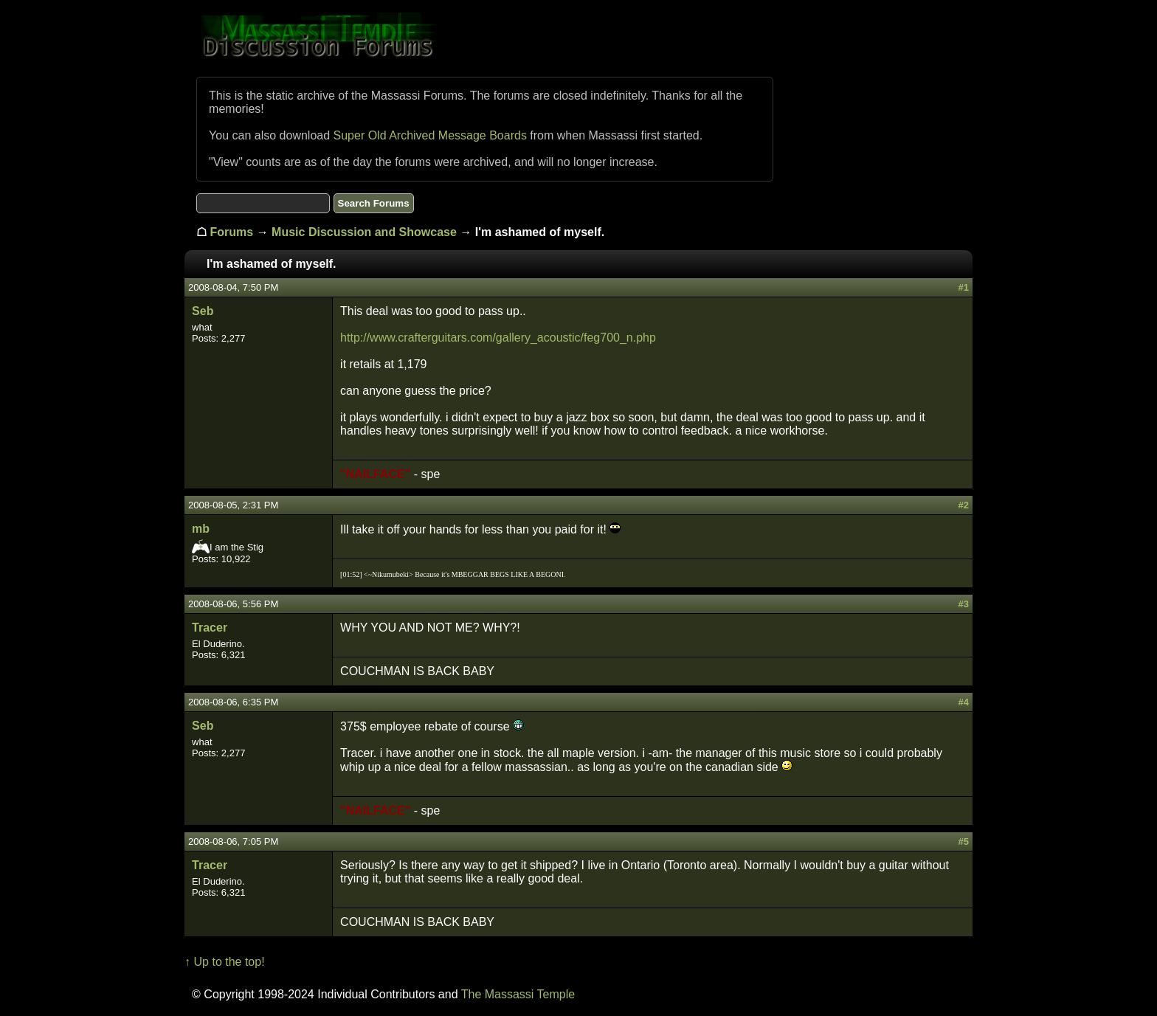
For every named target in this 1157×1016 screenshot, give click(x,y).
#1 (963, 287)
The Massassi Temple (518, 994)
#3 (963, 603)
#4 (963, 702)
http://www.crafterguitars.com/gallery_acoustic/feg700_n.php (498, 337)
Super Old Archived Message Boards (430, 135)
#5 (963, 841)
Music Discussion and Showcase (364, 232)
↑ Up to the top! (224, 961)
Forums (232, 232)
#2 (963, 505)
